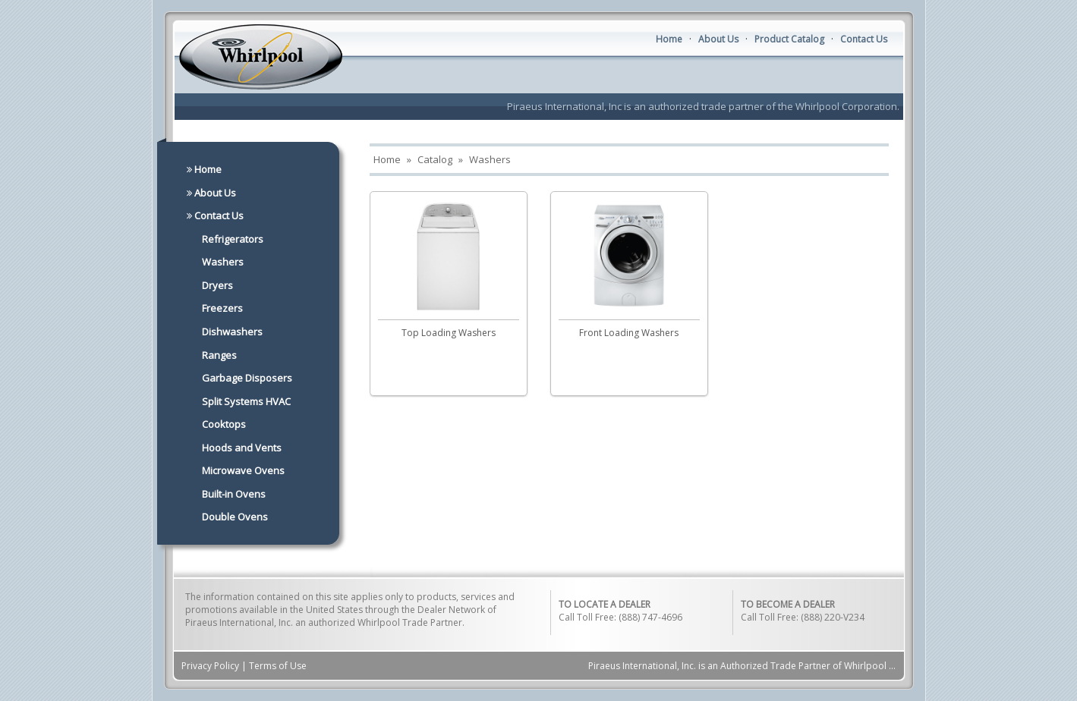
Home (669, 39)
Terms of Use (278, 665)
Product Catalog (789, 39)
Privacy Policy (210, 665)
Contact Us (863, 39)
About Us (718, 39)
